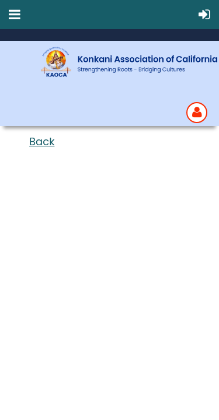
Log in (196, 112)
